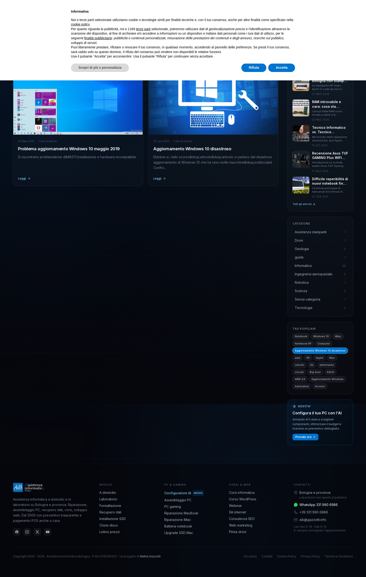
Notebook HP (303, 343)
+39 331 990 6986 (313, 512)
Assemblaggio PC (177, 500)
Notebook (301, 336)
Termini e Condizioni (339, 556)
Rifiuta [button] (254, 67)
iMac (338, 336)
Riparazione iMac (177, 520)
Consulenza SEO (242, 519)
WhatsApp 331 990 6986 (318, 505)
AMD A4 (300, 379)
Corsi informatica (242, 493)
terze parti (143, 29)
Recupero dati (110, 512)
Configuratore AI (184, 493)
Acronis (320, 386)
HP (308, 357)
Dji (311, 364)
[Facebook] (17, 532)
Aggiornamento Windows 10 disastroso (192, 148)
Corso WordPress (242, 499)
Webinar (235, 506)
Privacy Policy (310, 556)
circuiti (299, 372)
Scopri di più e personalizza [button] (99, 67)
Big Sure (315, 372)
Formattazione (110, 506)
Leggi (24, 178)
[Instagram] (27, 532)
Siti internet (237, 512)
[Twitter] (37, 532)
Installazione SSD (112, 519)
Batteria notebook (178, 526)
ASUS (330, 372)
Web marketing (240, 525)
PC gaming (172, 507)
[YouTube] (47, 532)
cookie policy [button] (80, 24)
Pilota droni (237, 532)
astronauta (327, 364)
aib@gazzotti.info (312, 520)
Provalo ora (305, 437)
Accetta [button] (282, 67)
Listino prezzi (109, 532)
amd (297, 357)
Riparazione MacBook (181, 513)
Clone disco (108, 525)
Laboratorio (108, 499)
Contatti (267, 556)
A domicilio (107, 493)
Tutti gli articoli (303, 204)
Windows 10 (321, 336)
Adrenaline (302, 386)
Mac (332, 357)
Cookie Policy (286, 556)
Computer (323, 343)
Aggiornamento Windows (327, 379)
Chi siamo (250, 556)
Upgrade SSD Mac (178, 533)
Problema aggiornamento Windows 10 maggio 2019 (69, 148)
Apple (319, 357)
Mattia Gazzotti (150, 556)
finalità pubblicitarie (98, 38)
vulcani (299, 364)
